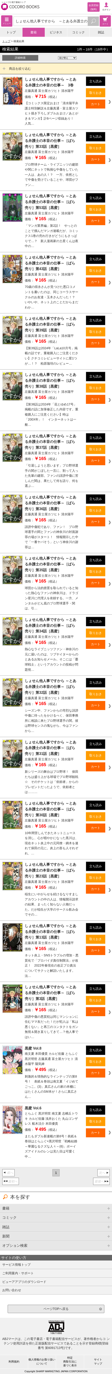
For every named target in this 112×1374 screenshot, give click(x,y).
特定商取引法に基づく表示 (70, 1361)
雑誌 (101, 32)
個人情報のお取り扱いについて (41, 1361)
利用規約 (14, 1361)
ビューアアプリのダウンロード (24, 1282)
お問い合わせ (11, 1290)
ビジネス (56, 32)
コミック (78, 32)
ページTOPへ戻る (56, 1309)
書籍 (33, 32)
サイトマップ (98, 1361)
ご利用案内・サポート (18, 1273)
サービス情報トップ (16, 1264)
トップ (11, 32)
